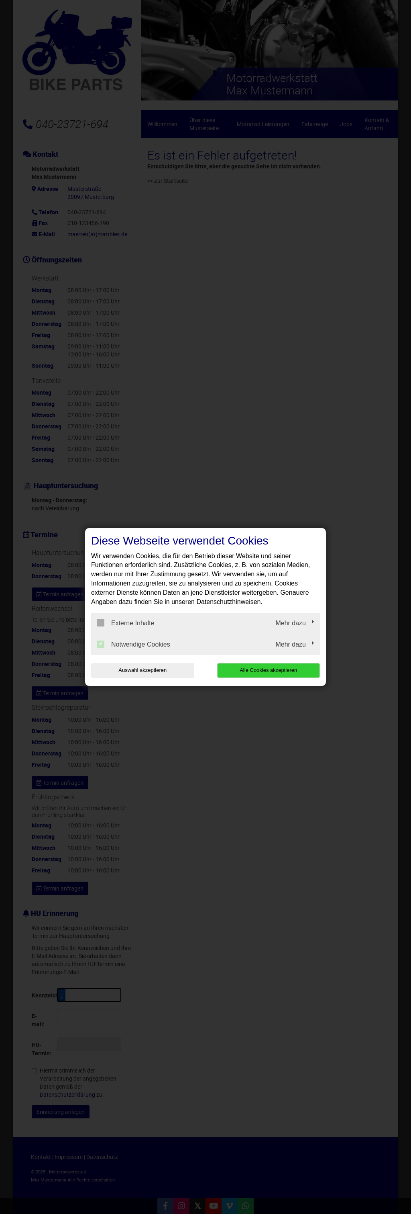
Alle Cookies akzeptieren (268, 670)
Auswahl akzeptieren (142, 670)
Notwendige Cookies (133, 644)
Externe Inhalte (126, 622)
